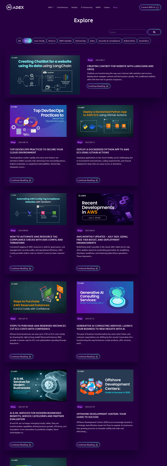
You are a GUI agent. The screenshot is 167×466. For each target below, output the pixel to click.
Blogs (115, 7)
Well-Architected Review (55, 414)
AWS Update (65, 40)
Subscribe (148, 375)
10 (49, 342)
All (19, 40)
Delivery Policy (103, 402)
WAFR (98, 7)
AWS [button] (50, 7)
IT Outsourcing (86, 7)
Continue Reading (98, 86)
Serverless (144, 40)
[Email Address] (113, 375)
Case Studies (76, 398)
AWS (47, 398)
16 (64, 342)
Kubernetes (129, 40)
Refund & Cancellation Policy (109, 410)
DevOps (74, 7)
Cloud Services (62, 7)
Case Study (39, 40)
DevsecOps (80, 40)
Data (92, 40)
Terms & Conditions (105, 398)
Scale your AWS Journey (81, 418)
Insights (75, 406)
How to (52, 40)
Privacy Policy (103, 406)
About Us (75, 410)
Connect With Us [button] (150, 7)
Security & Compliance (109, 40)
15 (58, 342)
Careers (107, 7)
